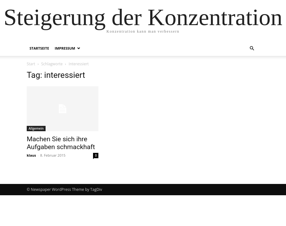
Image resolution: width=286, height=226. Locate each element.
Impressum (65, 48)
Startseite (39, 48)
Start (31, 64)
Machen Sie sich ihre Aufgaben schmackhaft (61, 143)
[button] (251, 48)
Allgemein (36, 128)
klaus (31, 155)
